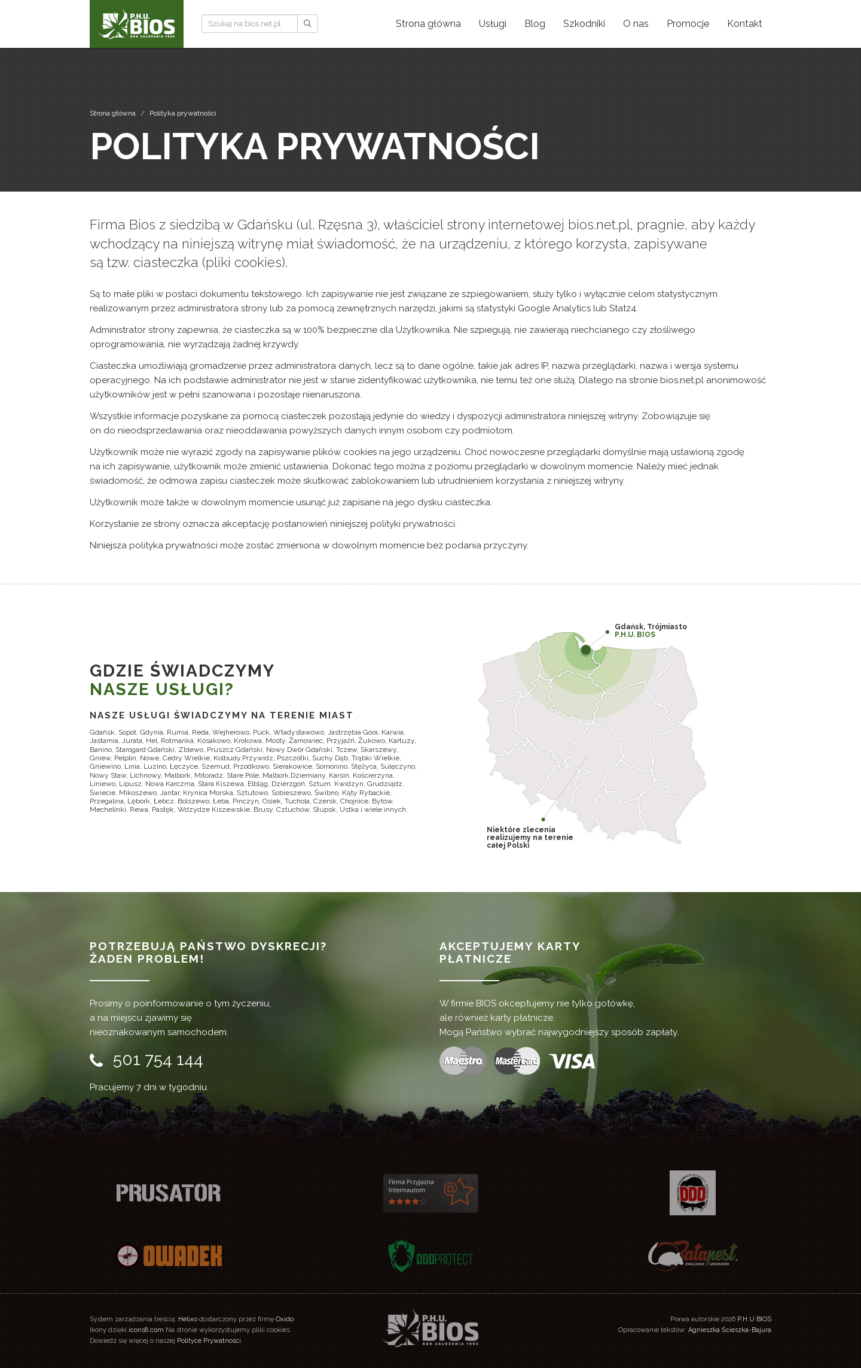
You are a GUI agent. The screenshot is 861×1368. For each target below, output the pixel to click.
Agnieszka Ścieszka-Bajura (729, 1330)
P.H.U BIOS (754, 1319)
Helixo (187, 1319)
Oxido (285, 1319)
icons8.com (146, 1330)
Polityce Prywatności (209, 1341)
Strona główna (113, 113)
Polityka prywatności (182, 113)
